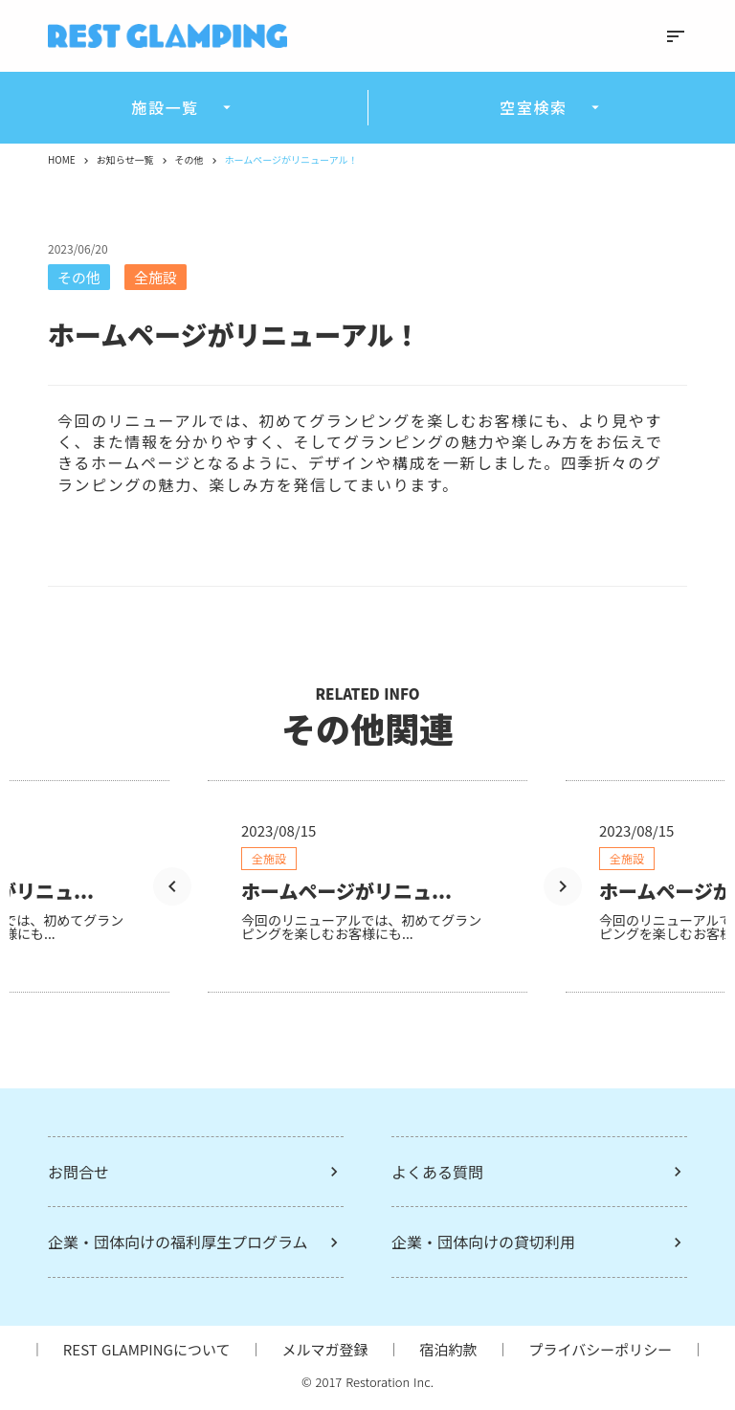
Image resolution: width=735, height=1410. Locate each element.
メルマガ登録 (324, 1349)
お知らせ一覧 (125, 160)
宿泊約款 (448, 1349)
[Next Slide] (563, 886)
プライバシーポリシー (601, 1349)
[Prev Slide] (172, 886)
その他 (189, 160)
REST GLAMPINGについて (147, 1349)
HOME (62, 160)
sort (675, 36)
